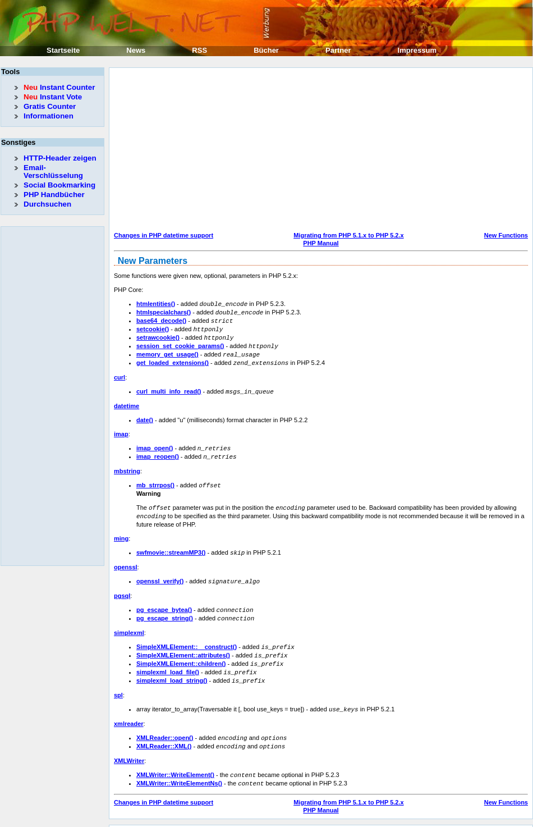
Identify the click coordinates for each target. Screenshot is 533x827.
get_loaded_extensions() (172, 358)
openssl (125, 558)
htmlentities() (155, 303)
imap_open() (154, 443)
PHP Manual (320, 243)
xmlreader (129, 710)
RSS (199, 50)
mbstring (127, 465)
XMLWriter (129, 746)
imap (121, 429)
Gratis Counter (50, 106)
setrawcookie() (158, 335)
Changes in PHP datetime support (163, 235)
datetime (126, 400)
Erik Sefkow (357, 818)
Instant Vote (53, 97)
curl (119, 372)
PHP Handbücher (54, 194)
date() (144, 415)
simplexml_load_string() (172, 668)
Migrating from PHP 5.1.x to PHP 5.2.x (348, 235)
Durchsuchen (47, 204)
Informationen (48, 116)
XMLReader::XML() (163, 732)
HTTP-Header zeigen (60, 158)
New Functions (506, 235)
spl (118, 682)
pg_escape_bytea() (164, 600)
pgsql (122, 586)
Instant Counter (59, 87)
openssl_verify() (159, 572)
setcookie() (152, 327)
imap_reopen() (157, 450)
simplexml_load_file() (167, 660)
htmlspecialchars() (163, 311)
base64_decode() (161, 319)
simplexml (129, 622)
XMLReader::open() (164, 724)
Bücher (266, 50)
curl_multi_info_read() (168, 386)
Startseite (63, 50)
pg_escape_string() (164, 608)
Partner (338, 50)
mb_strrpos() (155, 479)
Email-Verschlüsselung (53, 171)
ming (121, 530)
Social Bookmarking (59, 185)
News (135, 50)
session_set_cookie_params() (180, 343)
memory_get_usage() (167, 351)
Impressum (417, 50)
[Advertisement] (272, 151)
